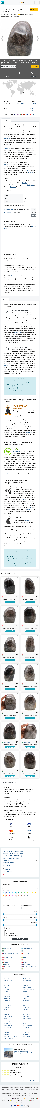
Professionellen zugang (25, 1089)
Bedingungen (5, 1087)
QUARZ (7, 1021)
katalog (5, 6)
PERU (25, 962)
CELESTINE (7, 991)
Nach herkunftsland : (26, 905)
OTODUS (26, 1016)
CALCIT (6, 989)
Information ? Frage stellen (8, 66)
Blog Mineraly (6, 1093)
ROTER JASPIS (27, 1025)
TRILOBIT (26, 1032)
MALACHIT (7, 1014)
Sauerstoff (9, 209)
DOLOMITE (7, 994)
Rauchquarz (33, 103)
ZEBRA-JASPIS (8, 1038)
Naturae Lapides (16, 275)
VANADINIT (26, 1034)
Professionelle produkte (11, 874)
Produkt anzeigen (10, 602)
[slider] (3, 914)
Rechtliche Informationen (16, 1087)
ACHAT (6, 978)
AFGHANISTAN (8, 948)
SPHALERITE (27, 1029)
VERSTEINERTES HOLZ (10, 1036)
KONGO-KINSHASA (28, 951)
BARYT (6, 987)
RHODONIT (7, 1023)
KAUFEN (33, 9)
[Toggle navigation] (37, 2)
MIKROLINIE (27, 1014)
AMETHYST (8, 980)
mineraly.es (14, 1100)
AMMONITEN (27, 980)
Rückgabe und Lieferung (12, 1089)
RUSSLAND (27, 964)
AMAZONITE (27, 978)
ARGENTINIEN (27, 948)
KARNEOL (26, 1007)
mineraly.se (20, 1102)
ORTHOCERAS (8, 1016)
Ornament (12, 6)
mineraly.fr (7, 1098)
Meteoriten (7, 865)
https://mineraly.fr (28, 1095)
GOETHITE (26, 1000)
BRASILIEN (7, 951)
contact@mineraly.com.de (13, 1095)
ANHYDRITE (7, 983)
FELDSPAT (26, 996)
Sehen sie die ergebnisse (20, 939)
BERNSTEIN (27, 987)
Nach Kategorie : (6, 884)
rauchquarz (6, 597)
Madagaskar (20, 108)
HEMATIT (26, 1003)
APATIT (25, 983)
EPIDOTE (26, 994)
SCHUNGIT (7, 1027)
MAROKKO (8, 959)
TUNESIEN (7, 966)
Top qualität (7, 872)
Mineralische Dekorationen (13, 853)
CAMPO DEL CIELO (28, 989)
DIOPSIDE (26, 991)
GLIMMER (7, 1000)
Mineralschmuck (9, 863)
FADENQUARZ (8, 996)
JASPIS (6, 1007)
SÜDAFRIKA (7, 968)
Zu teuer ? (33, 76)
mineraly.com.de (29, 1098)
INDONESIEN (8, 957)
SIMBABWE (26, 968)
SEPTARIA (26, 1027)
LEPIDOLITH (26, 1012)
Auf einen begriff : (7, 899)
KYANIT (6, 1009)
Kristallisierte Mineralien (12, 856)
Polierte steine (20, 6)
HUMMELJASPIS (8, 1005)
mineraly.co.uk (17, 1098)
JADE (25, 1005)
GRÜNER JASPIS (8, 1003)
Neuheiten (6, 869)
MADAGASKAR (28, 959)
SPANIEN (26, 953)
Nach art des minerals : (9, 905)
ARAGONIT (7, 985)
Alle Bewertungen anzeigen (29, 1080)
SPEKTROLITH (8, 1029)
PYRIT (6, 1018)
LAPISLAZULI (7, 1012)
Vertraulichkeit (28, 1087)
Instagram (22, 1093)
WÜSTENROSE (27, 1036)
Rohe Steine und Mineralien (13, 851)
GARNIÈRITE (27, 998)
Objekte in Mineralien (11, 858)
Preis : (4, 912)
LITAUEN (26, 957)
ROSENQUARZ (8, 1025)
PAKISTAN (7, 964)
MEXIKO (7, 962)
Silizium (8, 212)
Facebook (15, 1093)
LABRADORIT (27, 1009)
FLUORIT (7, 998)
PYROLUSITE (27, 1018)
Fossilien (7, 860)
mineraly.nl (23, 1100)
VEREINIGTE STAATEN (29, 966)
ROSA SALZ (26, 1023)
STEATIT (6, 1032)
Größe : (4, 923)
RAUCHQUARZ (27, 1021)
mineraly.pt (33, 1100)
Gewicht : (5, 917)
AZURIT (25, 985)
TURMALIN (7, 1034)
